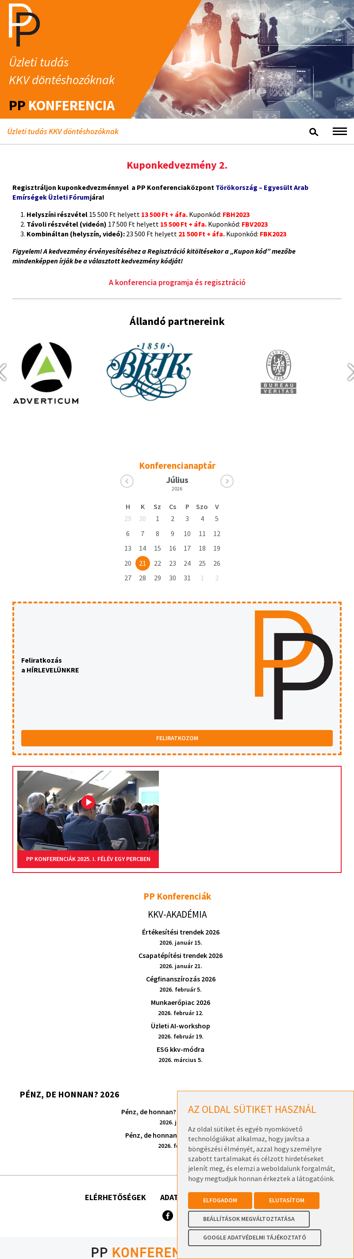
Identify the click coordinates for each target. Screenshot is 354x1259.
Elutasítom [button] (286, 1200)
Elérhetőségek (115, 1197)
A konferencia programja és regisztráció (177, 282)
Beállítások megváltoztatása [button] (249, 1219)
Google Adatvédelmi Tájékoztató (254, 1237)
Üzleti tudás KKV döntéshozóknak (63, 131)
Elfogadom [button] (220, 1200)
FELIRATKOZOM (177, 738)
